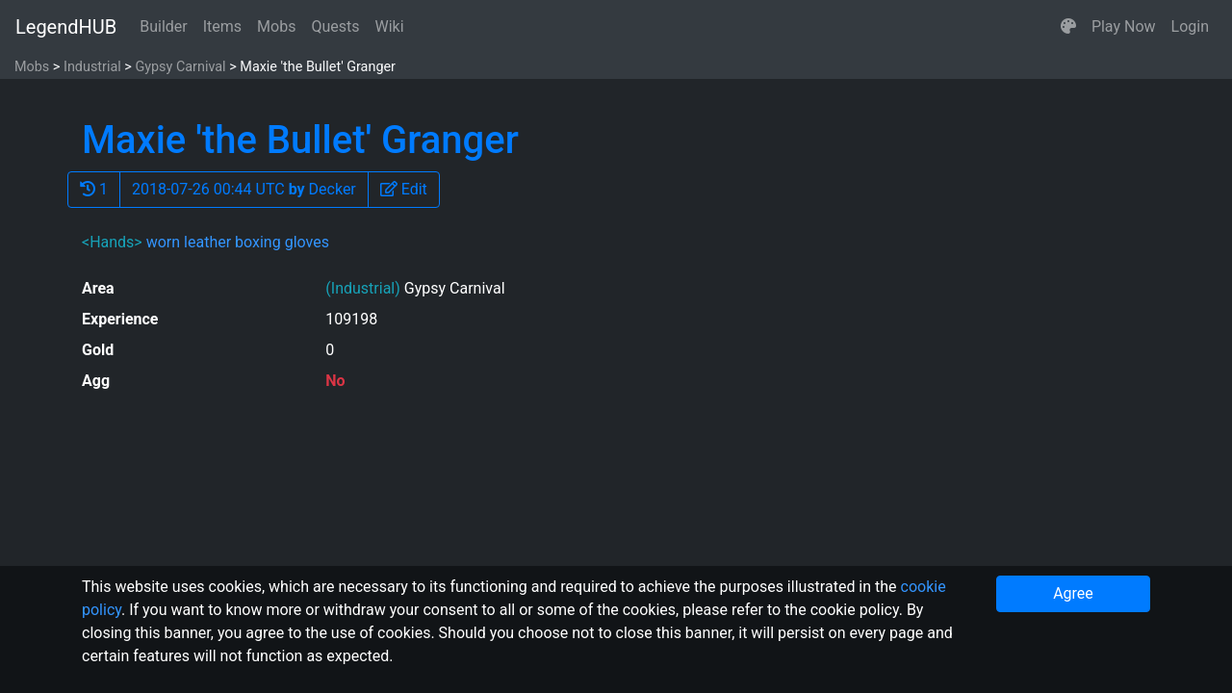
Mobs (276, 26)
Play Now (1123, 26)
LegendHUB (65, 26)
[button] (1068, 27)
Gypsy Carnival (180, 67)
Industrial (92, 67)
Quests (335, 26)
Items (222, 26)
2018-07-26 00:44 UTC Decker (244, 189)
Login (1190, 26)
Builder (164, 26)
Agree (1073, 593)
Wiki (389, 26)
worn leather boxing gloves (237, 242)
